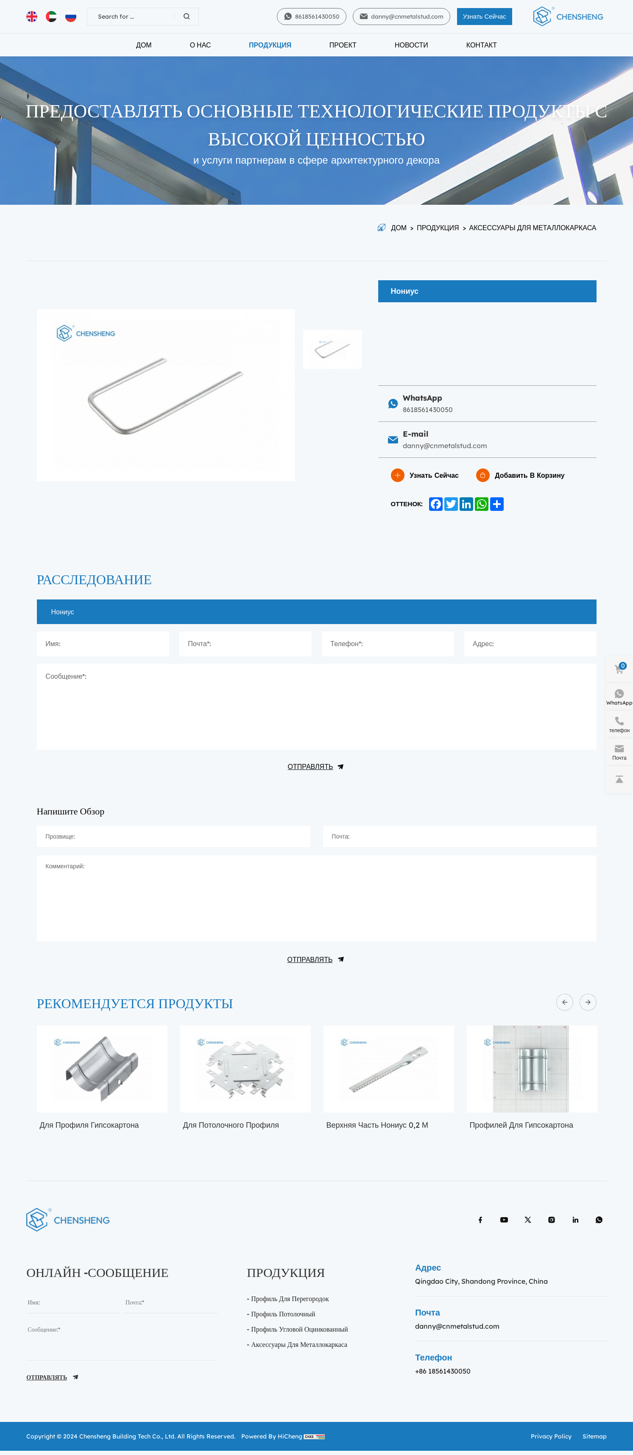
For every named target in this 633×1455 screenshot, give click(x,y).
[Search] (186, 18)
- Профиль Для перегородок (288, 1305)
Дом (144, 49)
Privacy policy (551, 1442)
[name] (73, 1309)
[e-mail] (619, 752)
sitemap (595, 1442)
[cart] (619, 669)
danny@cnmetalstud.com (457, 1333)
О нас (200, 49)
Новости (411, 49)
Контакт (481, 49)
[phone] (619, 724)
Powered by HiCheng (271, 1442)
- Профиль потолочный (281, 1320)
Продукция (270, 49)
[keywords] (130, 18)
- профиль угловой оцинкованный (297, 1336)
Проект (343, 49)
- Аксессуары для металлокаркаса (297, 1351)
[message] (122, 1346)
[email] (171, 1309)
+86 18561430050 (443, 1378)
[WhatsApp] (619, 697)
